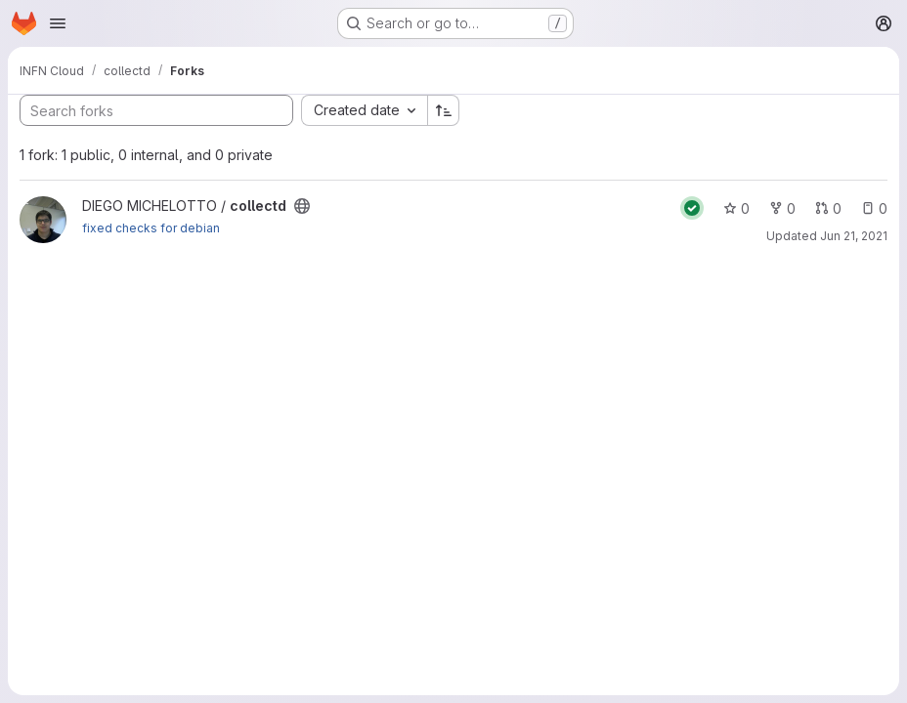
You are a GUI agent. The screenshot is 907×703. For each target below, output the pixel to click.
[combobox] (364, 110)
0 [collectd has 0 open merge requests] (828, 208)
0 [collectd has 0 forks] (782, 208)
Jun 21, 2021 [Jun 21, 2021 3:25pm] (853, 235)
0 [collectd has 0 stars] (736, 208)
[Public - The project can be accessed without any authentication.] (302, 206)
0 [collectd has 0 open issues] (874, 208)
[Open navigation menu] (57, 23)
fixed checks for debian (151, 228)
